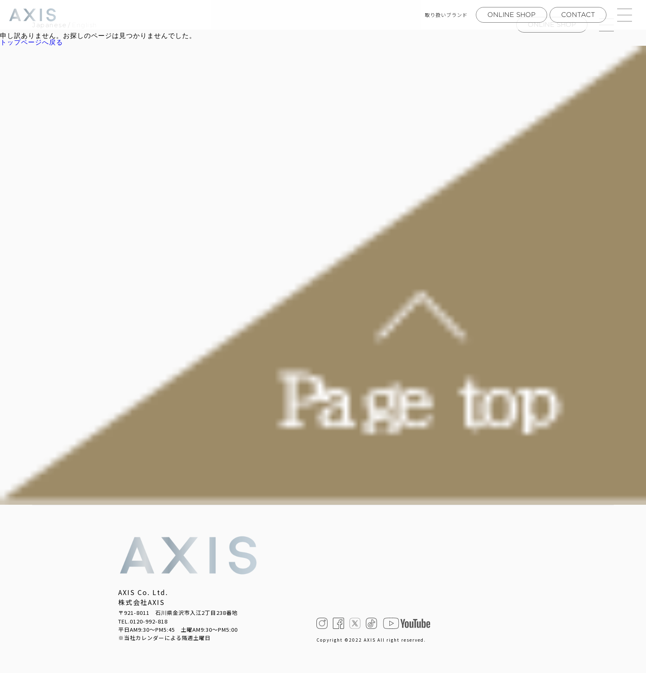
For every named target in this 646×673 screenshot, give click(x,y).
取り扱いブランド (446, 14)
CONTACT (578, 14)
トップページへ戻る (31, 42)
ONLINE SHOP (511, 14)
